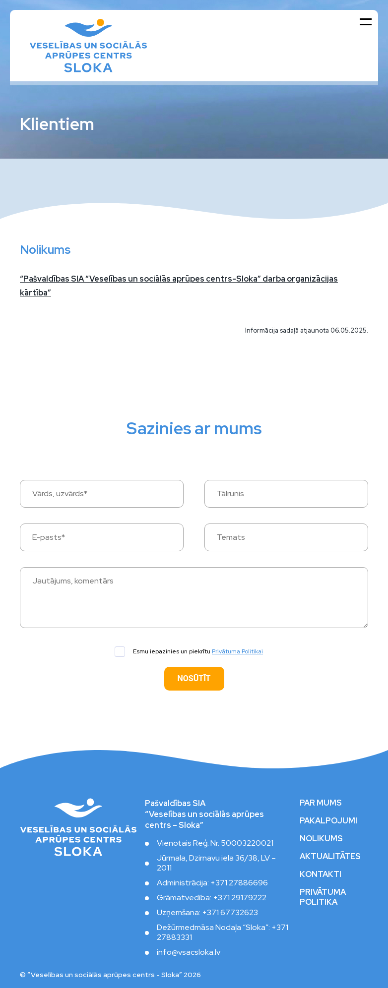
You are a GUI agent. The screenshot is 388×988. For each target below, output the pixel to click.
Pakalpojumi (328, 821)
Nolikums (321, 839)
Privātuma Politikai (237, 651)
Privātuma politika (323, 897)
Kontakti (320, 874)
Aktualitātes (330, 857)
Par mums (321, 803)
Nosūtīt (194, 678)
